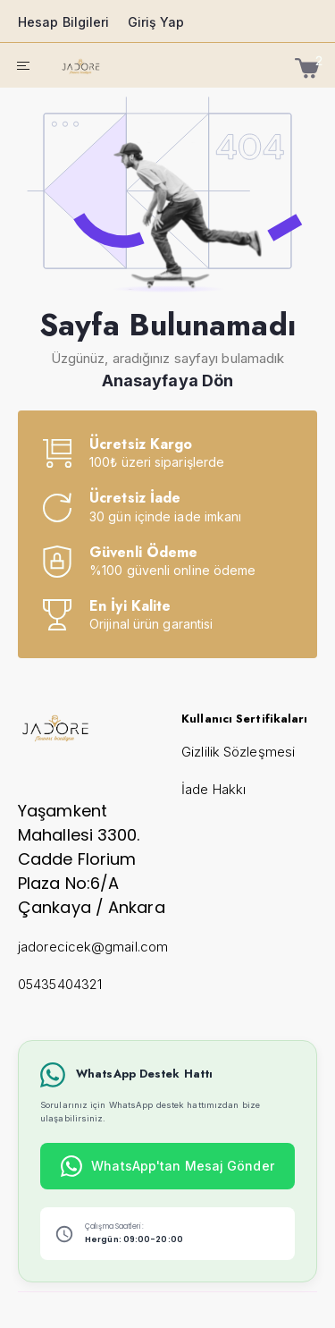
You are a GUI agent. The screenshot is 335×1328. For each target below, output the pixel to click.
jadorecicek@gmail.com (93, 946)
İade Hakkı (213, 789)
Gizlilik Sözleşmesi (238, 751)
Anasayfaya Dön (167, 380)
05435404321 (60, 984)
